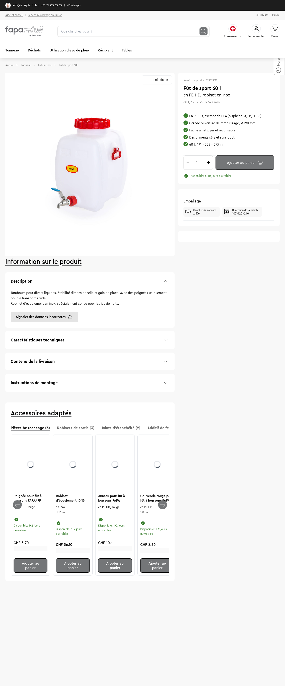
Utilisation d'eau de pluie (69, 50)
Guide (276, 15)
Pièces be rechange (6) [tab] (30, 428)
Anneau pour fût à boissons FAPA (111, 498)
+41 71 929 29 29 (51, 5)
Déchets (34, 50)
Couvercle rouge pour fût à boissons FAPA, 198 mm (156, 498)
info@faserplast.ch (21, 5)
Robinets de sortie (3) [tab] (75, 428)
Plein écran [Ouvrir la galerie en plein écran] (157, 80)
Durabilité (262, 15)
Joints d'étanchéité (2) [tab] (121, 428)
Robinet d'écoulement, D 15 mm (70, 498)
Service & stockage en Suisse (45, 15)
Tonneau (12, 50)
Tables (127, 50)
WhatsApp (74, 5)
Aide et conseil (14, 15)
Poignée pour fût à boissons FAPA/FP (28, 498)
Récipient (105, 50)
